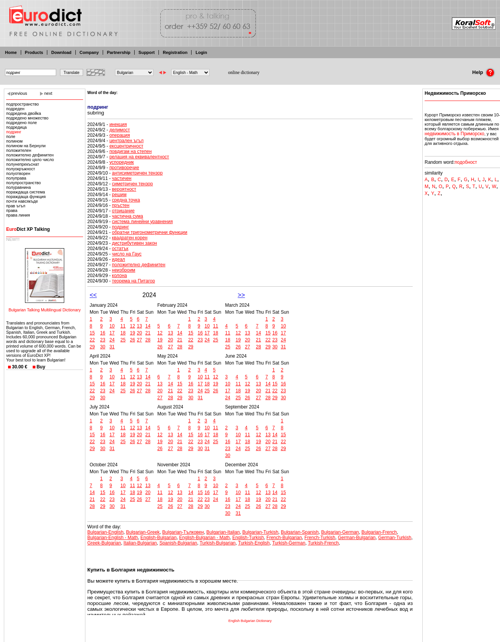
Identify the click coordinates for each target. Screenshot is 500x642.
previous (19, 93)
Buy (41, 367)
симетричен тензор (132, 184)
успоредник (121, 162)
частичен (122, 178)
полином (14, 141)
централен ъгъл (126, 140)
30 (102, 347)
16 (102, 333)
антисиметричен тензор (137, 173)
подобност (466, 162)
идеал (118, 259)
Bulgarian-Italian (223, 532)
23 (102, 340)
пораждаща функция (26, 196)
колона (119, 275)
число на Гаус (127, 254)
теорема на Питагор (133, 281)
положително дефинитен (29, 155)
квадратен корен (129, 237)
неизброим (123, 270)
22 (92, 340)
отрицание (123, 210)
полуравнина (18, 187)
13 (139, 326)
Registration (175, 52)
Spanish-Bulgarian (178, 543)
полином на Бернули (26, 145)
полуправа (16, 178)
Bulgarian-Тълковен (183, 532)
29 (92, 347)
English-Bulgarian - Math (204, 537)
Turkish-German (288, 543)
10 (112, 326)
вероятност (124, 189)
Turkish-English (254, 543)
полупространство (23, 182)
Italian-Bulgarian (140, 543)
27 (139, 340)
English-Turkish (248, 537)
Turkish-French (323, 543)
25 (122, 340)
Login (201, 52)
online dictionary (244, 72)
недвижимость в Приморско (454, 133)
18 (122, 333)
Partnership (118, 52)
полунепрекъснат (22, 164)
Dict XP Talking (28, 229)
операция (119, 135)
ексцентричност (126, 146)
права (11, 210)
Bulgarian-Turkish (260, 532)
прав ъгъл (15, 205)
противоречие (124, 167)
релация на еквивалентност (139, 157)
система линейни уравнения (142, 221)
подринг (13, 131)
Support (146, 52)
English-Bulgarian (158, 537)
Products (34, 52)
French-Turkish (320, 537)
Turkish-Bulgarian (218, 543)
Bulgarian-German (340, 532)
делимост (119, 130)
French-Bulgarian (284, 537)
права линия (18, 215)
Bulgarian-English (105, 532)
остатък (120, 248)
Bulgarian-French (379, 532)
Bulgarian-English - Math (112, 537)
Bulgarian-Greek (143, 532)
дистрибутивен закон (134, 243)
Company (89, 52)
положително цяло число (30, 159)
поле (10, 136)
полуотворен (18, 173)
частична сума (127, 216)
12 (132, 326)
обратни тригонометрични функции (149, 232)
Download (61, 52)
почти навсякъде (22, 201)
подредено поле (21, 122)
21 (147, 333)
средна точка (126, 200)
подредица (16, 127)
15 (92, 333)
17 (112, 333)
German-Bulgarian (356, 537)
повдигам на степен (130, 151)
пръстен (120, 205)
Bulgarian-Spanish (299, 532)
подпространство (22, 104)
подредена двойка (23, 113)
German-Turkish (394, 537)
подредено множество (27, 118)
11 (122, 326)
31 (112, 347)
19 (132, 333)
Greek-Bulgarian (104, 543)
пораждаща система (25, 192)
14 (147, 326)
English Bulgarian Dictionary (250, 621)
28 (147, 340)
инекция (118, 124)
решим (119, 194)
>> (241, 295)
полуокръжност (20, 168)
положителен (18, 150)
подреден (15, 108)
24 (112, 340)
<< (93, 295)
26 (132, 340)
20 (139, 333)
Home (11, 52)
